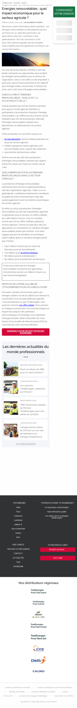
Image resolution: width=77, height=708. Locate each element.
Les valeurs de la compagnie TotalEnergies (56, 517)
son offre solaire (26, 305)
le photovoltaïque (29, 253)
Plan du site (8, 696)
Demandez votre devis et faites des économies (25, 332)
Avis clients (18, 545)
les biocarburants (12, 139)
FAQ (18, 562)
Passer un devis (56, 549)
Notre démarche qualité (56, 512)
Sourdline (18, 566)
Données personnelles (17, 691)
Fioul (18, 512)
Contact (18, 553)
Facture (57, 558)
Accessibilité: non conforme (63, 696)
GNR (18, 507)
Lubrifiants (18, 520)
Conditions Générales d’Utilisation (43, 691)
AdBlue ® (18, 524)
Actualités (18, 558)
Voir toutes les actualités (26, 443)
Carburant (18, 516)
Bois (18, 537)
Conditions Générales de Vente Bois (17, 687)
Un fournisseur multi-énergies (57, 507)
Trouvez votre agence (18, 549)
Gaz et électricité (18, 529)
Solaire (18, 533)
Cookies (65, 691)
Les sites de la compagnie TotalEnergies (33, 696)
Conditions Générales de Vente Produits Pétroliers (54, 687)
